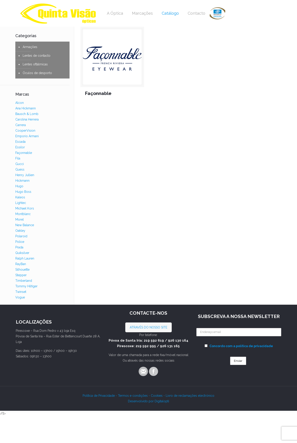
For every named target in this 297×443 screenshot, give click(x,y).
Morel (19, 219)
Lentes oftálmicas (35, 64)
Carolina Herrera (27, 119)
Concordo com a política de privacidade (241, 346)
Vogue (20, 297)
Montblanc (23, 214)
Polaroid (21, 236)
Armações (30, 47)
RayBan (20, 264)
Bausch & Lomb (26, 114)
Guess (19, 169)
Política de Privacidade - (100, 395)
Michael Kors (24, 208)
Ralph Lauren (24, 258)
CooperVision (25, 130)
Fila (17, 158)
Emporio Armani (27, 136)
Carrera (20, 125)
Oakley (20, 230)
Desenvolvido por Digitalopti (148, 401)
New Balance (24, 225)
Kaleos (20, 197)
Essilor (20, 147)
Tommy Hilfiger (26, 286)
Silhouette (22, 269)
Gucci (19, 164)
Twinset (20, 292)
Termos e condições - (134, 395)
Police (19, 242)
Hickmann (22, 180)
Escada (20, 141)
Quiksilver (22, 253)
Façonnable (98, 93)
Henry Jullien (24, 175)
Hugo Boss (23, 191)
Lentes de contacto (36, 55)
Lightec (20, 203)
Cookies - (158, 395)
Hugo (19, 186)
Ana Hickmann (25, 108)
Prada (19, 247)
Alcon (19, 103)
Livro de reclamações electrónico (190, 395)
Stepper (21, 275)
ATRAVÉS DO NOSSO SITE (148, 327)
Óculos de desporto (37, 73)
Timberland (23, 280)
